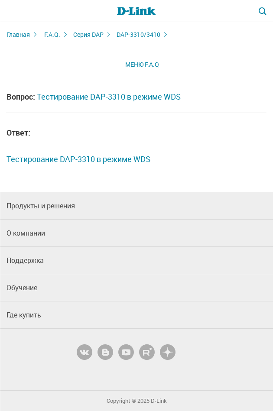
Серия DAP (88, 34)
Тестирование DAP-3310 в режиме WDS (109, 96)
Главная (18, 34)
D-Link (159, 401)
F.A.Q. (52, 34)
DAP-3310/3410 (138, 34)
